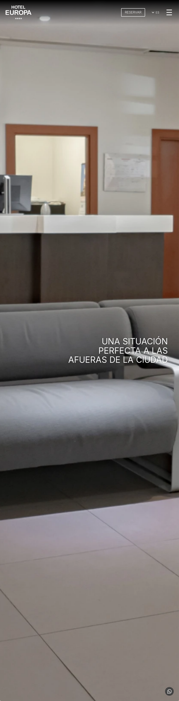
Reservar (133, 12)
